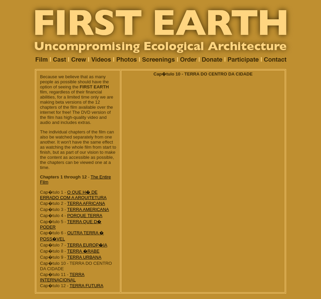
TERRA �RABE (83, 251)
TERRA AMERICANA (88, 209)
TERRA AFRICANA (86, 203)
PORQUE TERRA (84, 215)
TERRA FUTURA (86, 285)
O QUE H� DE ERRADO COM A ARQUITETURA (73, 195)
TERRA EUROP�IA (87, 245)
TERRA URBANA (84, 257)
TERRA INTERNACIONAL (62, 277)
